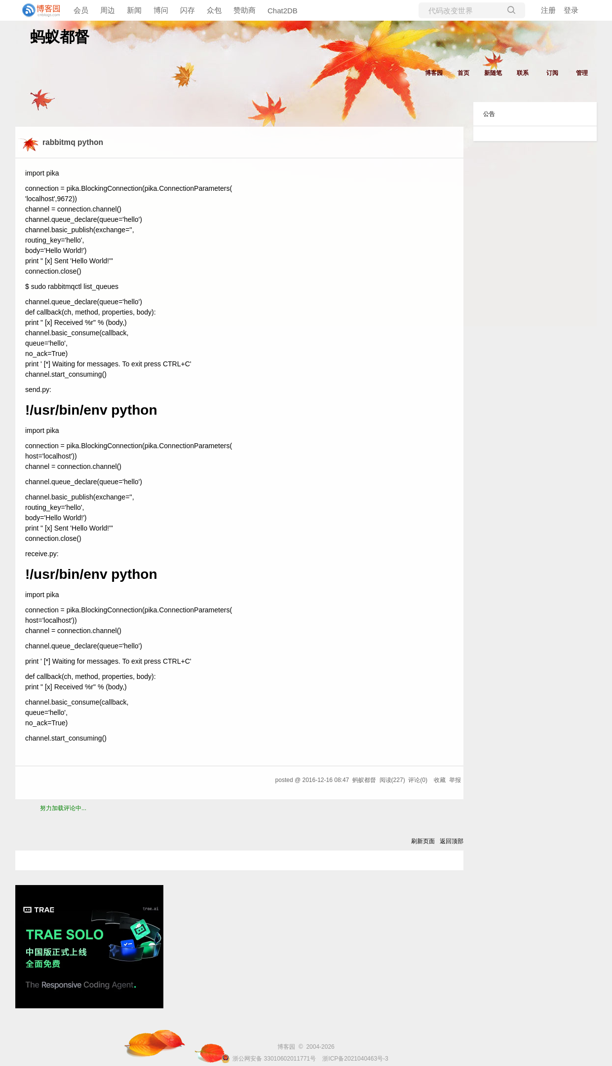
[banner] (39, 10)
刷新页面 (423, 841)
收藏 (440, 780)
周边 (107, 10)
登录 (571, 10)
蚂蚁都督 (59, 37)
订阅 (552, 73)
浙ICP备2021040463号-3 (355, 1058)
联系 (523, 73)
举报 (455, 780)
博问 (160, 10)
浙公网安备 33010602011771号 (268, 1058)
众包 (214, 10)
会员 (81, 10)
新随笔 (493, 73)
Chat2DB (283, 10)
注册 (548, 10)
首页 (463, 73)
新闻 (134, 10)
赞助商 (244, 10)
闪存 (187, 10)
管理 (582, 73)
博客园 (434, 73)
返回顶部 (451, 841)
